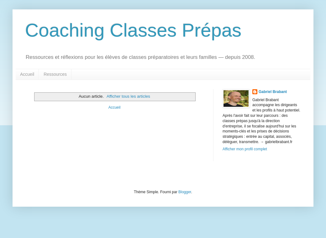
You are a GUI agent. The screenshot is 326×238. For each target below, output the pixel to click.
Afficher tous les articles (128, 96)
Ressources (55, 74)
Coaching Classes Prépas (133, 30)
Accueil (27, 74)
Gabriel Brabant (273, 92)
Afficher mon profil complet (245, 149)
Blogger (184, 192)
